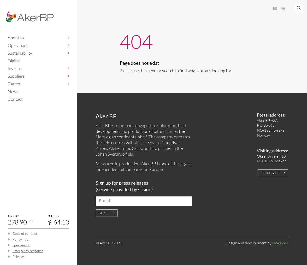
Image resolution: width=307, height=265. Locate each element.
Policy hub (20, 239)
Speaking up (21, 245)
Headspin (280, 243)
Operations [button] (18, 45)
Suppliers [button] (16, 76)
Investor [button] (15, 68)
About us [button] (16, 37)
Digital (14, 60)
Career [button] (14, 83)
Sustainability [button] (20, 53)
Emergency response (27, 251)
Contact (15, 99)
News (13, 91)
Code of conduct (24, 233)
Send (104, 213)
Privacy (18, 256)
